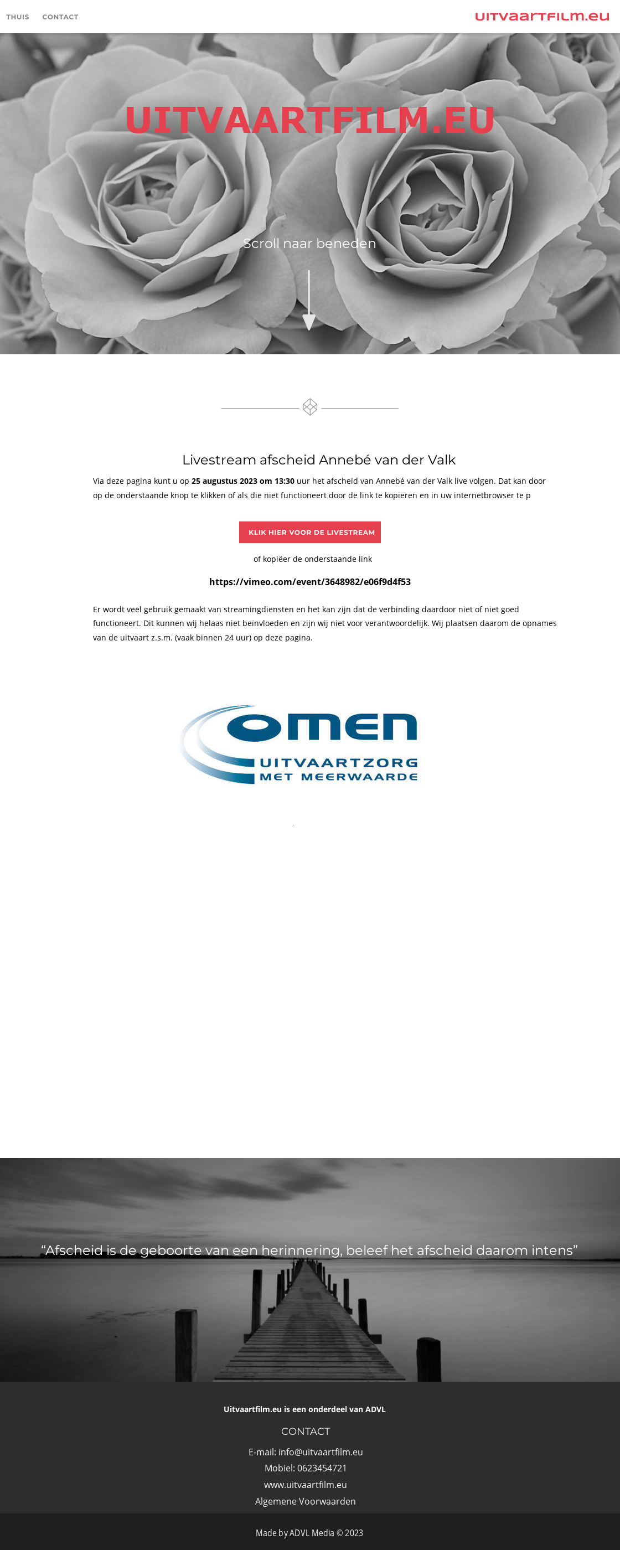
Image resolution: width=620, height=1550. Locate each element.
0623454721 (322, 1468)
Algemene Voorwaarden (305, 1501)
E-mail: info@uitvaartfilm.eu (306, 1452)
